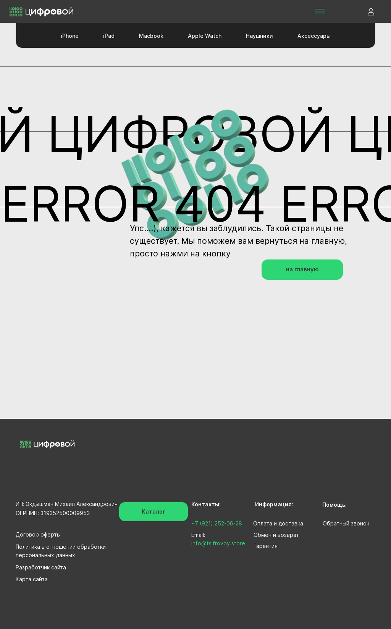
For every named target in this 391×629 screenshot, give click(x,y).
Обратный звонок (346, 523)
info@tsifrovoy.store (218, 543)
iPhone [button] (70, 35)
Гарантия (266, 546)
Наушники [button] (259, 35)
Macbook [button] (151, 35)
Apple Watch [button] (204, 35)
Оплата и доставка (278, 523)
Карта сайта (32, 579)
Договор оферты (38, 534)
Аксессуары (314, 35)
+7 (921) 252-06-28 (216, 523)
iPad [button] (109, 35)
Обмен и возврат (276, 535)
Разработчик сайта (41, 567)
